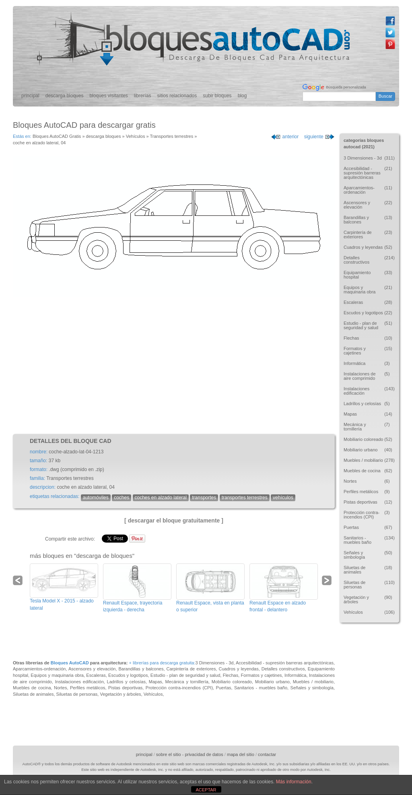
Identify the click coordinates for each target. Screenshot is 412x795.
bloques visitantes (108, 95)
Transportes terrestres (171, 136)
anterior (285, 136)
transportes (204, 497)
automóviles (96, 497)
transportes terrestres (245, 497)
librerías (142, 95)
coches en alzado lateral (161, 497)
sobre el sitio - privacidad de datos (189, 754)
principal (30, 95)
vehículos (283, 497)
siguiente (319, 136)
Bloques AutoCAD (70, 662)
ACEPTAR (206, 789)
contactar (267, 754)
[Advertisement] (173, 365)
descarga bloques (64, 95)
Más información (293, 782)
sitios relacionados (177, 95)
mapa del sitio (240, 754)
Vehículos (135, 136)
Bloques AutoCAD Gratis (57, 136)
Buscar (385, 96)
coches (121, 497)
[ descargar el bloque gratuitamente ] (173, 520)
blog (242, 95)
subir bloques (217, 95)
